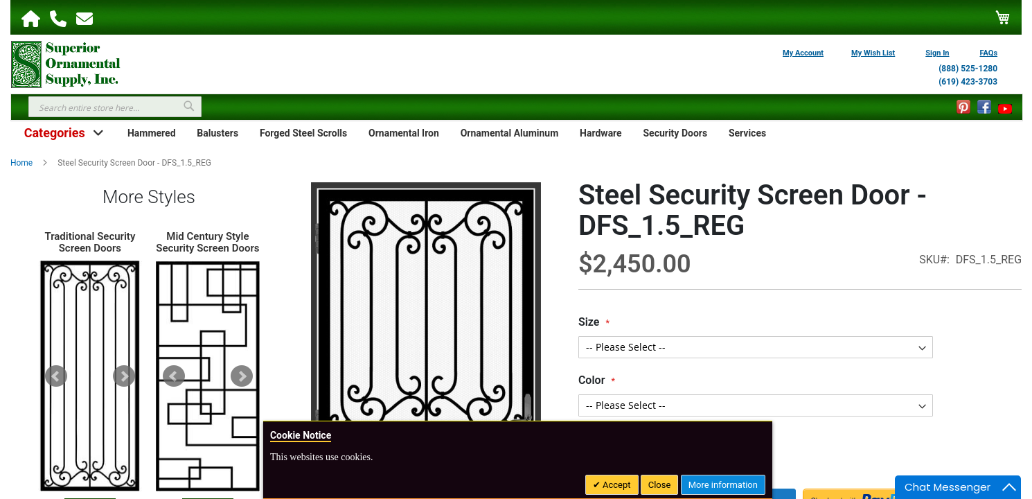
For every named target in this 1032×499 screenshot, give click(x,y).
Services (747, 133)
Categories (54, 132)
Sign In (937, 53)
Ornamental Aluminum (510, 133)
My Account (803, 53)
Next (124, 376)
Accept (615, 485)
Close (659, 485)
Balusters (217, 133)
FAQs (989, 53)
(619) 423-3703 (967, 82)
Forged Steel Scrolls (303, 133)
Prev (56, 376)
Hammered (151, 133)
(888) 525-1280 (967, 68)
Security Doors (675, 133)
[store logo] (65, 63)
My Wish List (873, 53)
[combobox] (115, 106)
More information (723, 485)
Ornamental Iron (403, 133)
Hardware (601, 133)
